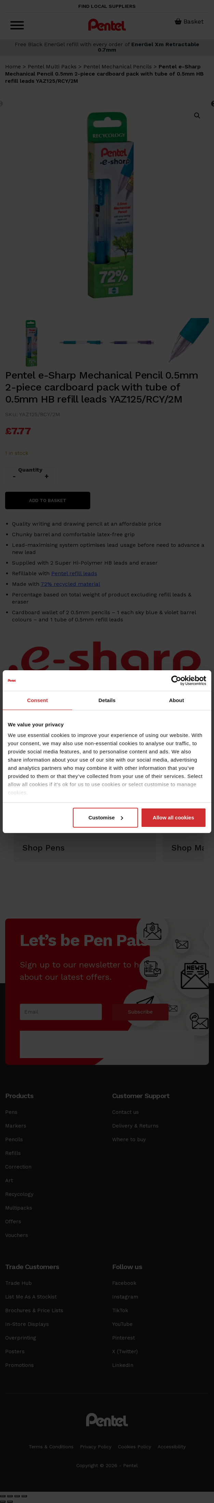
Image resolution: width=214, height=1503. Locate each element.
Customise (106, 817)
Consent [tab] (37, 700)
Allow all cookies (173, 817)
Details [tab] (107, 700)
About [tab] (176, 700)
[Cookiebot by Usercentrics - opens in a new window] (176, 680)
